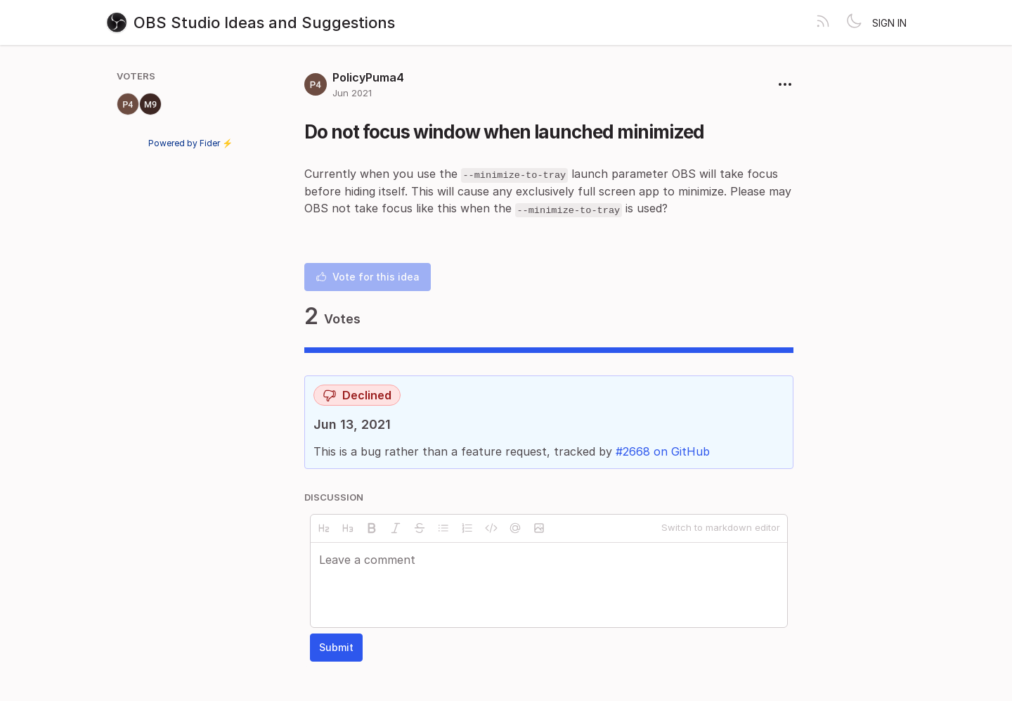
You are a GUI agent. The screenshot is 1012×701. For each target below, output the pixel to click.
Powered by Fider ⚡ (190, 143)
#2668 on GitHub (663, 451)
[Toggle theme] (854, 22)
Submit (336, 647)
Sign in (889, 23)
